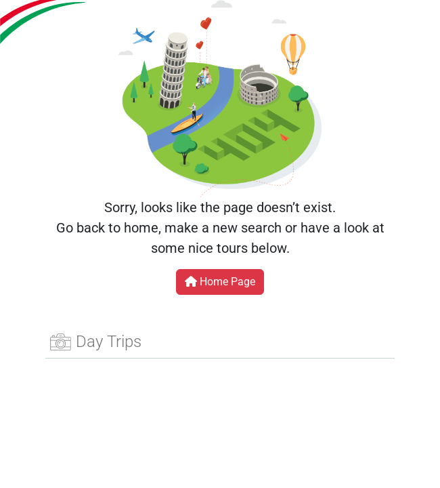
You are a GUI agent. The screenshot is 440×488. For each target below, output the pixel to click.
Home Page (220, 281)
